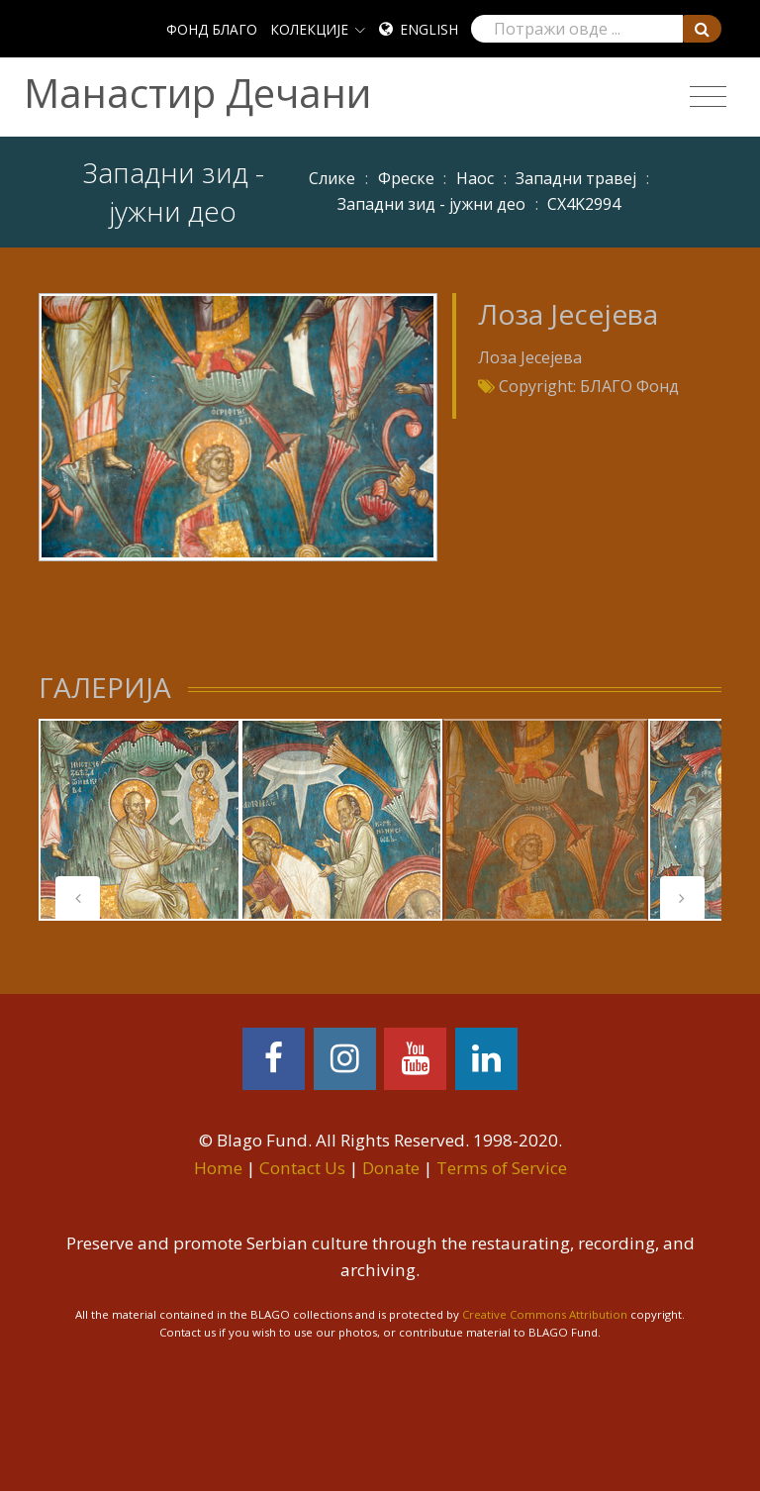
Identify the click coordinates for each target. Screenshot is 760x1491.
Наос (475, 178)
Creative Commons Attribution (544, 1314)
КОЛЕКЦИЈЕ (309, 29)
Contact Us (302, 1167)
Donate (391, 1167)
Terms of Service (501, 1167)
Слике (332, 178)
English (429, 29)
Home (218, 1167)
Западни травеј (576, 178)
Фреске (406, 178)
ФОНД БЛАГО (211, 29)
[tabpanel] (139, 820)
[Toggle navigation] (708, 97)
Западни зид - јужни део (431, 204)
